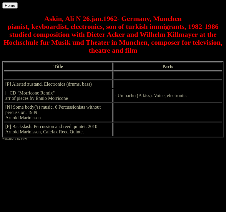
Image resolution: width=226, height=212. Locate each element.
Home (10, 5)
